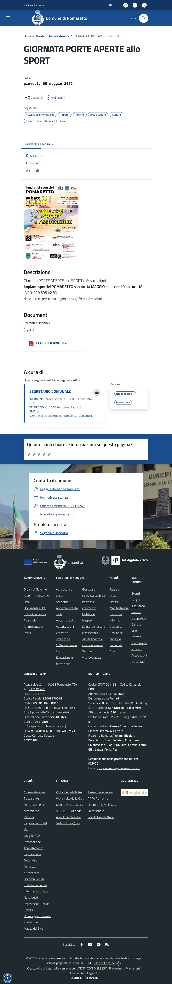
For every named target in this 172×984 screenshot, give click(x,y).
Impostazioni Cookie (36, 903)
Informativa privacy (36, 891)
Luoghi (135, 599)
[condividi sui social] (33, 97)
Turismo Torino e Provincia (104, 792)
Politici (28, 632)
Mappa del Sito (33, 928)
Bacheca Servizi (34, 879)
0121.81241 (37, 689)
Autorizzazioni (65, 626)
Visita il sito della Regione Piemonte (79, 792)
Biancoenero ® (118, 968)
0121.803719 (38, 693)
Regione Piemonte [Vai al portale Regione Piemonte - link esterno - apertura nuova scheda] (34, 5)
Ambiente (62, 601)
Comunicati (117, 626)
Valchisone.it (96, 810)
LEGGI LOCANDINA (51, 343)
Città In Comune (104, 963)
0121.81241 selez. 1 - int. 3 (63, 407)
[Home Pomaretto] (61, 18)
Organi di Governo (35, 589)
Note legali (31, 897)
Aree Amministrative (37, 595)
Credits (28, 910)
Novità (40, 36)
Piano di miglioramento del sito (35, 823)
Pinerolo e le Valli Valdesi (103, 804)
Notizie (114, 601)
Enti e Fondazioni (35, 614)
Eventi (135, 593)
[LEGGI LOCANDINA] (31, 343)
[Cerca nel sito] (143, 18)
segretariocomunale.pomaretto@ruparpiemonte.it (61, 415)
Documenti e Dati (35, 608)
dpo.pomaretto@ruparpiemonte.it (118, 768)
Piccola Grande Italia (101, 817)
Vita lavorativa (91, 657)
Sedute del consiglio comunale (116, 638)
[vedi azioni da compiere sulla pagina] (55, 97)
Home (28, 36)
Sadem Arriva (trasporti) (71, 823)
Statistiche (31, 922)
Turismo (87, 651)
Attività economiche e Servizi (139, 642)
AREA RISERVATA (84, 977)
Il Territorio (138, 605)
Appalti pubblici (65, 620)
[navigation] (7, 17)
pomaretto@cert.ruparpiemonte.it (53, 707)
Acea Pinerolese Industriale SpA (76, 817)
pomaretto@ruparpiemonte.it (51, 712)
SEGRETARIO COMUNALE (50, 391)
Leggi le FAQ (32, 835)
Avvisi (113, 651)
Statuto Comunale (35, 885)
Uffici (27, 601)
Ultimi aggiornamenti (37, 916)
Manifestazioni (59, 36)
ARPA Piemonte (98, 798)
